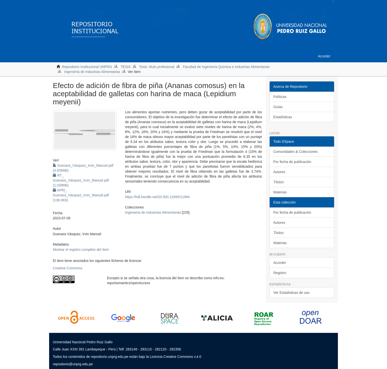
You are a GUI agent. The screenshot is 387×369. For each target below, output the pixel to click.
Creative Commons (67, 268)
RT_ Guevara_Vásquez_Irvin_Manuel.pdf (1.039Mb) (81, 180)
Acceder (279, 263)
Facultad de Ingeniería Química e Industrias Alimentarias (226, 67)
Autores (279, 172)
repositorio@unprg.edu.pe (73, 364)
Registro (279, 273)
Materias (280, 192)
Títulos (278, 182)
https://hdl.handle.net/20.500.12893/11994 (157, 197)
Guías (278, 107)
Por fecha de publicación (292, 162)
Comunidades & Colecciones (295, 152)
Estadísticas (282, 117)
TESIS (126, 67)
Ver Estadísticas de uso (291, 293)
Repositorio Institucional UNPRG (87, 67)
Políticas (280, 97)
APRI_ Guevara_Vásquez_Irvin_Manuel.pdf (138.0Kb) (81, 195)
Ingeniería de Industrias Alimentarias (92, 72)
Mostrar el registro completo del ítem (81, 250)
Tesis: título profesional (156, 67)
